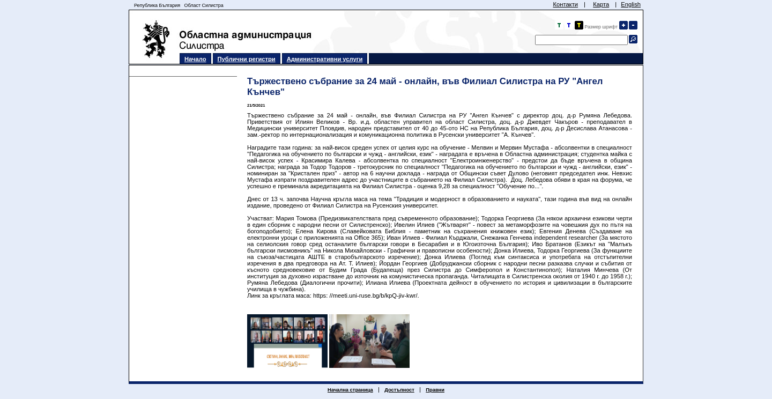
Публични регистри (247, 59)
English (631, 4)
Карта (601, 4)
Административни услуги (325, 59)
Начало (195, 59)
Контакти (565, 4)
